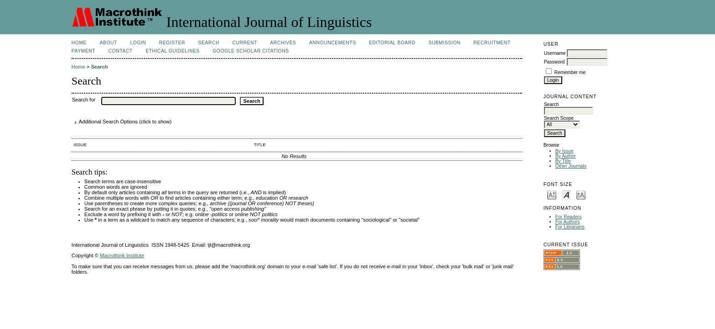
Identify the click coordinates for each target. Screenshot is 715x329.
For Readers (568, 216)
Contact (121, 50)
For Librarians (570, 226)
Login (138, 42)
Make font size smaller (551, 194)
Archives (283, 42)
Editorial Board (392, 42)
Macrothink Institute (122, 255)
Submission (444, 42)
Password (554, 61)
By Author (565, 156)
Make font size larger (580, 194)
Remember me (570, 72)
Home (79, 42)
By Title (563, 161)
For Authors (567, 221)
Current (244, 42)
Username (555, 53)
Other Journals (570, 166)
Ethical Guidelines (172, 50)
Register (172, 42)
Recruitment (491, 42)
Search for (84, 99)
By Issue (564, 151)
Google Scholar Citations (250, 50)
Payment (83, 50)
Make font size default (566, 194)
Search (208, 42)
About (108, 42)
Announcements (332, 42)
